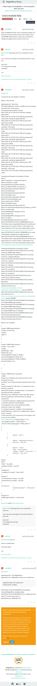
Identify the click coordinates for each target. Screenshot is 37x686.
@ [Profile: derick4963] (5, 53)
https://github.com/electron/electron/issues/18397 (17, 230)
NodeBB (20, 674)
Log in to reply (30, 22)
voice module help (17, 503)
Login (12, 642)
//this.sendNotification (8, 419)
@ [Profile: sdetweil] (4, 93)
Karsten (18, 672)
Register (6, 642)
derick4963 (8, 29)
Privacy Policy (21, 678)
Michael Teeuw (26, 668)
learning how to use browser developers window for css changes (16, 79)
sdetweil (7, 49)
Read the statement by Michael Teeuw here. (18, 10)
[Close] (33, 610)
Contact (13, 678)
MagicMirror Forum (13, 2)
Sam (18, 670)
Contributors (19, 676)
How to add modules (6, 76)
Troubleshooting (7, 19)
